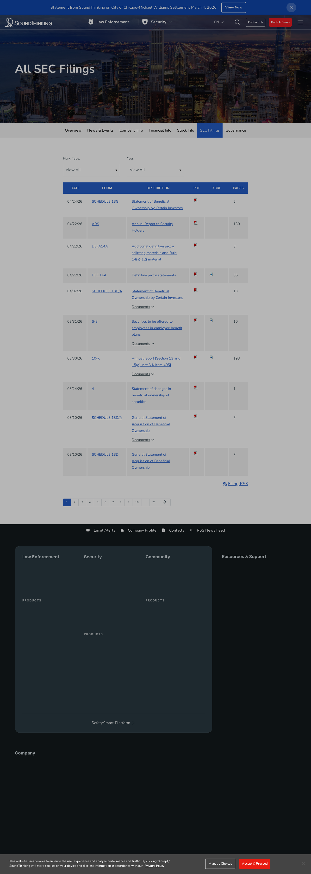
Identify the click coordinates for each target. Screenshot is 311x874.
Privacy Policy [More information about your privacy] (154, 866)
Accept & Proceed (255, 863)
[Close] (303, 863)
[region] (155, 864)
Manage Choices (220, 863)
